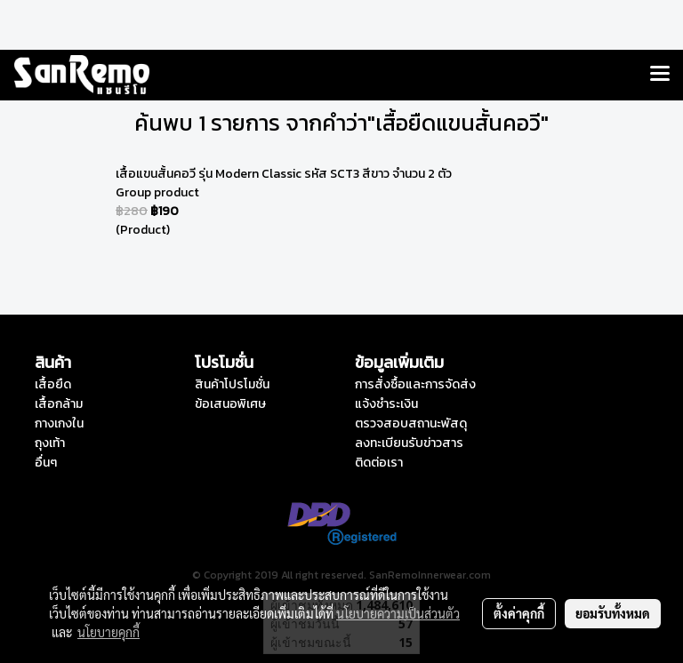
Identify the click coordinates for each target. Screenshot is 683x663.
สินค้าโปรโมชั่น (232, 384)
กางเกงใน (59, 423)
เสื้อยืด (53, 384)
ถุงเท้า (50, 443)
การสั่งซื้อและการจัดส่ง (415, 384)
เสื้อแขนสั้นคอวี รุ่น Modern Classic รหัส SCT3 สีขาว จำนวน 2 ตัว (284, 173)
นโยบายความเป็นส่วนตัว (398, 613)
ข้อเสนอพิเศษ (230, 404)
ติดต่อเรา (379, 462)
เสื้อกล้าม (59, 404)
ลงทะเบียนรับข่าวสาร (409, 443)
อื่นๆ (46, 462)
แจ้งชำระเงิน (386, 404)
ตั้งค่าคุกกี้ (519, 613)
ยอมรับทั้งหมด (612, 613)
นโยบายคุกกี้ (108, 632)
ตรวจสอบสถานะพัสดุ (411, 423)
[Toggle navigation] (659, 74)
